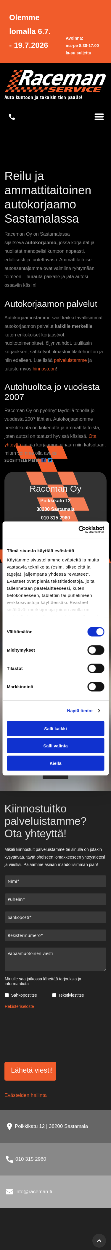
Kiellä (55, 763)
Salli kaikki (55, 728)
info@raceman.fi (33, 1191)
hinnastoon (44, 368)
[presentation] (29, 1034)
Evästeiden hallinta (25, 1095)
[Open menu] (99, 116)
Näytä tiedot (80, 710)
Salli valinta (55, 745)
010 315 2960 (30, 1159)
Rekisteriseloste (19, 1006)
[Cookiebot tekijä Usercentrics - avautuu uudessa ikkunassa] (79, 530)
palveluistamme (70, 360)
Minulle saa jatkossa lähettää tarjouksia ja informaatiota (43, 981)
